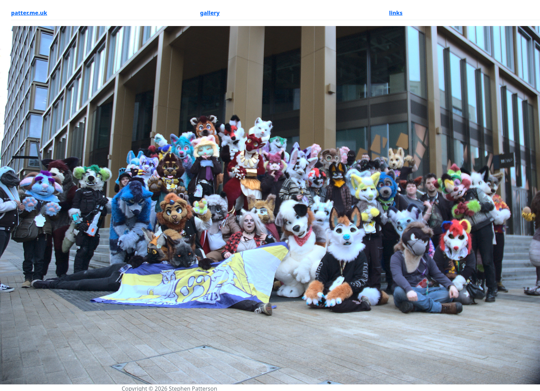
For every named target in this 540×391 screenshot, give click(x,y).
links (396, 13)
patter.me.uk (29, 13)
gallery (209, 13)
